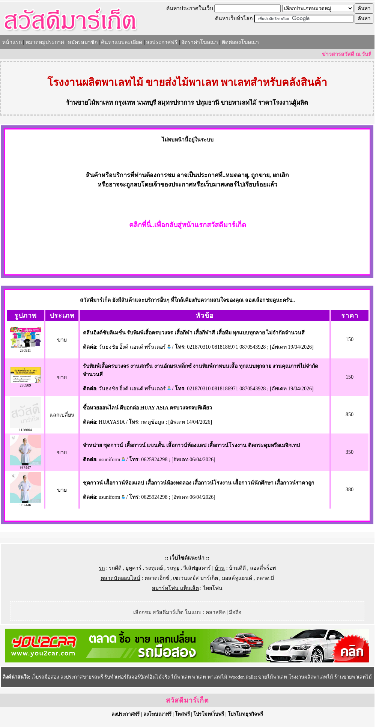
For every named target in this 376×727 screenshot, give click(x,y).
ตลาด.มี (265, 578)
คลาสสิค (216, 612)
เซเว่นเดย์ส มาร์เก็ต (195, 578)
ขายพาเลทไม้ (239, 102)
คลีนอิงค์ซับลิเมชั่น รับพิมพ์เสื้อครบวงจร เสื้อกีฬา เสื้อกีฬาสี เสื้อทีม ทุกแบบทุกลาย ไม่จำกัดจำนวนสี (194, 333)
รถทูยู (173, 568)
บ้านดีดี (237, 568)
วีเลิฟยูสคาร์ (197, 568)
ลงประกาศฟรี (161, 42)
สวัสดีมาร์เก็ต (187, 700)
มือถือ (235, 612)
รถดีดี (115, 568)
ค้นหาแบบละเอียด (121, 42)
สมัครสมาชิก (83, 42)
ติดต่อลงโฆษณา (240, 42)
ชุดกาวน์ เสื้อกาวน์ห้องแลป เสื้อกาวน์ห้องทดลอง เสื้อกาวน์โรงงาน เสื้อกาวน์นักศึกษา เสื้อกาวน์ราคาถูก (198, 483)
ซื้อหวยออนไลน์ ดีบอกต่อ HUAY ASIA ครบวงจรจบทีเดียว (147, 408)
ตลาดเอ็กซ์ (156, 578)
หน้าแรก (12, 42)
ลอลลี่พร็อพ (263, 568)
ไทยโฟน (213, 588)
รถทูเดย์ (154, 568)
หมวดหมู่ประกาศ (45, 42)
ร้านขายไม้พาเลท (89, 102)
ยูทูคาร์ (133, 568)
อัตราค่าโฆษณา (199, 42)
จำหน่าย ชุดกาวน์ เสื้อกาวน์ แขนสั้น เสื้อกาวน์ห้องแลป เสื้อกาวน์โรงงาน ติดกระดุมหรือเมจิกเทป (191, 445)
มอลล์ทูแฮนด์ (237, 578)
